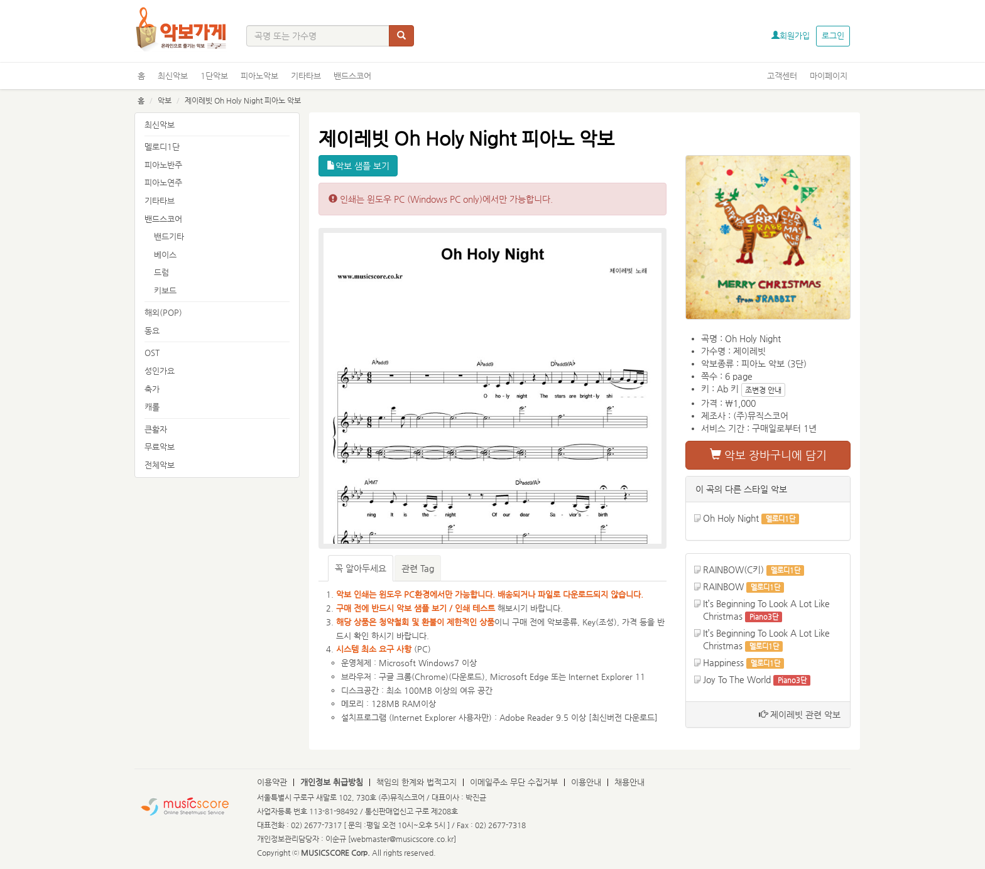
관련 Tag (417, 568)
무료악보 (159, 446)
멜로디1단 (162, 146)
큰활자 (155, 429)
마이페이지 (828, 75)
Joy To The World (737, 679)
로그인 (833, 35)
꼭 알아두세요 (360, 568)
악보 (164, 100)
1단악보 (214, 75)
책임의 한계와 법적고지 (416, 782)
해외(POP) (163, 312)
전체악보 (159, 465)
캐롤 (152, 406)
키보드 (165, 290)
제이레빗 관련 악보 (800, 715)
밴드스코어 (352, 75)
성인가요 (159, 370)
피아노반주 (163, 165)
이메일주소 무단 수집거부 (514, 782)
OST (152, 352)
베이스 (165, 254)
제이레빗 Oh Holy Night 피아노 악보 (243, 100)
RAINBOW (723, 586)
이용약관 (272, 782)
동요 (152, 330)
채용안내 (629, 782)
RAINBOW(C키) (733, 569)
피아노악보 (259, 75)
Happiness (723, 662)
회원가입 (790, 35)
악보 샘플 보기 (358, 166)
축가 (152, 389)
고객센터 (782, 75)
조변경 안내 (763, 390)
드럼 (161, 272)
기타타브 (306, 75)
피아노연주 (163, 182)
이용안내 (586, 782)
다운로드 (467, 676)
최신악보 (173, 75)
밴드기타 (169, 236)
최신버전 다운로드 (623, 717)
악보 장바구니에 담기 (768, 454)
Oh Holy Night (731, 518)
